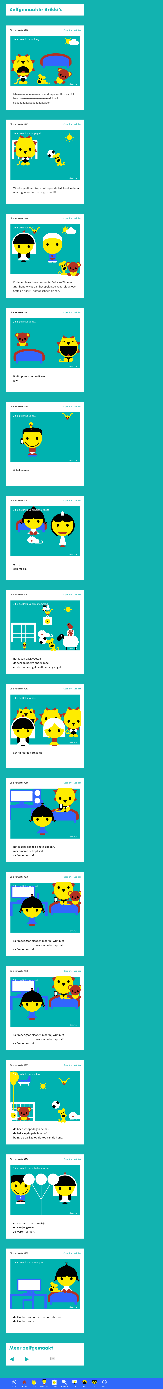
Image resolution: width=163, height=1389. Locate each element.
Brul (84, 1386)
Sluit (14, 1386)
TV (74, 1386)
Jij (94, 1386)
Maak (34, 1386)
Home (24, 1386)
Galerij (54, 1386)
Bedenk (64, 1386)
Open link (67, 30)
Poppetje (44, 1386)
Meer (104, 1386)
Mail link (77, 30)
